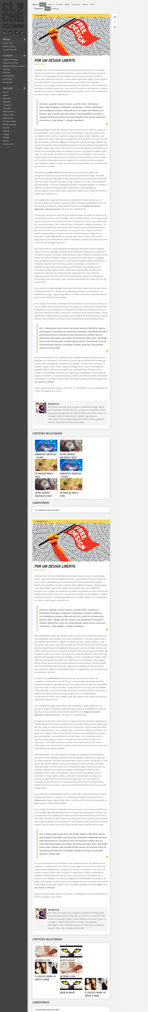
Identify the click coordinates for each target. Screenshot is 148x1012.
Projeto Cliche (7, 43)
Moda (67, 4)
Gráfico (51, 4)
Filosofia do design (9, 121)
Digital (85, 4)
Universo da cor (8, 144)
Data (48, 9)
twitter (114, 16)
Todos (42, 4)
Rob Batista (41, 64)
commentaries (114, 27)
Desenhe (6, 141)
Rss (4, 32)
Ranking (55, 9)
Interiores (76, 4)
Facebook (22, 32)
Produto (59, 4)
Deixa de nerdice (8, 111)
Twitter (10, 32)
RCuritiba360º (7, 79)
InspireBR (6, 128)
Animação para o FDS (10, 63)
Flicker (16, 32)
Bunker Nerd (7, 99)
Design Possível (8, 115)
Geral (92, 4)
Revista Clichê (12, 12)
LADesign (6, 134)
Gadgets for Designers (10, 59)
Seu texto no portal (9, 50)
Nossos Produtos (9, 46)
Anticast (5, 92)
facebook (114, 21)
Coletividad (7, 105)
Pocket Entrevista (9, 76)
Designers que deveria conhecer (14, 66)
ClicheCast (6, 69)
